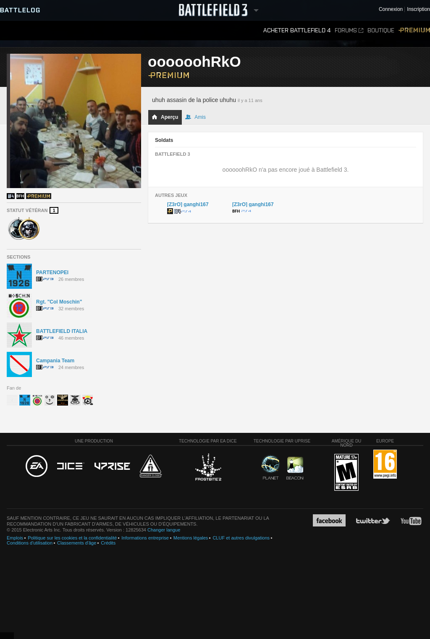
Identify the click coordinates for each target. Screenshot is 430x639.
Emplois (15, 537)
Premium (414, 30)
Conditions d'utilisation (29, 542)
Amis (195, 117)
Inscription (418, 9)
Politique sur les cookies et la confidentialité (72, 537)
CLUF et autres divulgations (241, 537)
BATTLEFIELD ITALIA (61, 331)
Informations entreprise (145, 537)
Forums (349, 30)
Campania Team (55, 361)
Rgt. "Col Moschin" (59, 302)
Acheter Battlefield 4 (296, 30)
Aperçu (165, 117)
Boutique (380, 30)
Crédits (108, 542)
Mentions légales (190, 537)
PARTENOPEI (52, 272)
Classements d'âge (76, 542)
